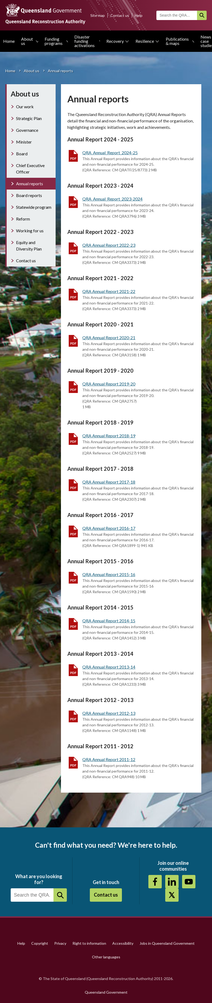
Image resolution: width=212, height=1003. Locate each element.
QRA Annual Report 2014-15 (108, 620)
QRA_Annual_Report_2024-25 (110, 152)
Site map (97, 15)
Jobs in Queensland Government (167, 943)
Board (22, 153)
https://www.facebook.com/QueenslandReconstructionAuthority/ (155, 881)
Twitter (172, 895)
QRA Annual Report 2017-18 (108, 481)
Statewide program (33, 207)
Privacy (60, 943)
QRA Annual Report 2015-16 (108, 574)
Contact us (119, 15)
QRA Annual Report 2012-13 (108, 713)
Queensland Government (106, 992)
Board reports (29, 195)
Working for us (30, 230)
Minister (24, 141)
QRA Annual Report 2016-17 (108, 528)
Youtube (188, 881)
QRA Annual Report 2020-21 (108, 337)
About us (27, 41)
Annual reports (29, 183)
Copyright (39, 943)
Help (138, 15)
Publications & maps (177, 41)
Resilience (145, 41)
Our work (25, 106)
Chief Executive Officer (30, 168)
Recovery (115, 41)
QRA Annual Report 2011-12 (108, 759)
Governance (27, 130)
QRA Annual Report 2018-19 (108, 435)
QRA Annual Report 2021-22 (108, 291)
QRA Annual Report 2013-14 (108, 666)
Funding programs (54, 41)
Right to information (89, 943)
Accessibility (122, 943)
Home (9, 41)
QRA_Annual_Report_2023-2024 (112, 198)
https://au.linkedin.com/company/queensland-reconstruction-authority (172, 881)
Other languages (106, 957)
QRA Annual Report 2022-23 (108, 245)
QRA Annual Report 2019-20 (108, 383)
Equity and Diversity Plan (29, 245)
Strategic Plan (29, 118)
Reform (23, 218)
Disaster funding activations (84, 41)
